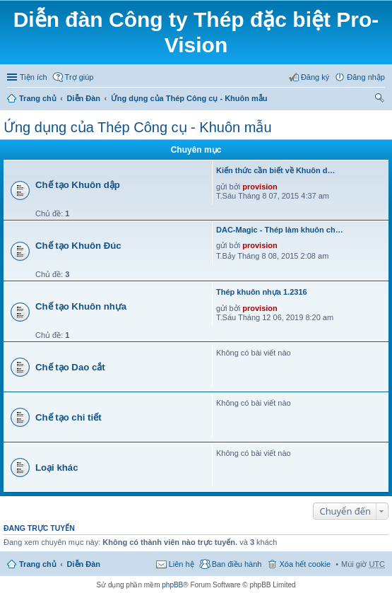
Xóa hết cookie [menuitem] (305, 564)
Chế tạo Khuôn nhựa (80, 306)
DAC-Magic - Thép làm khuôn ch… (279, 229)
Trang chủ (38, 98)
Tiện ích (33, 77)
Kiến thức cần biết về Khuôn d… (275, 170)
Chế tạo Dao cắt (70, 367)
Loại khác (56, 467)
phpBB (172, 585)
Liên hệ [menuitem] (181, 564)
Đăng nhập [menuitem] (366, 77)
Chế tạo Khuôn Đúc (78, 245)
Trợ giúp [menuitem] (79, 77)
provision (260, 186)
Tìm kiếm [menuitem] (380, 99)
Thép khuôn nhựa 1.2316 (261, 292)
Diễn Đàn (84, 98)
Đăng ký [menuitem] (315, 77)
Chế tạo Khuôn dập (77, 185)
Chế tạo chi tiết (68, 417)
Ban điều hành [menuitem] (237, 564)
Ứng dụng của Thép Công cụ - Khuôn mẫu (189, 98)
